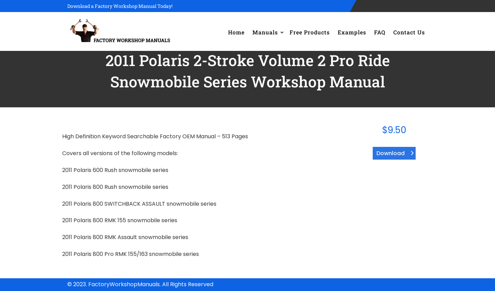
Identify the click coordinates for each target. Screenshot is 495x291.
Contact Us (409, 32)
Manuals (265, 32)
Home (236, 32)
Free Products (310, 32)
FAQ (379, 32)
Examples (352, 32)
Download (390, 153)
